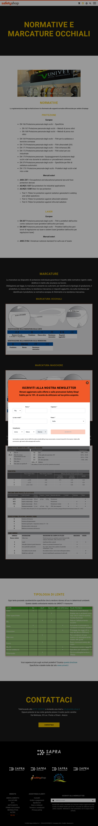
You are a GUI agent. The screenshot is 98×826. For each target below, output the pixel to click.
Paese (52, 417)
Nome (27, 407)
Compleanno (16, 428)
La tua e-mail (16, 417)
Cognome (53, 407)
